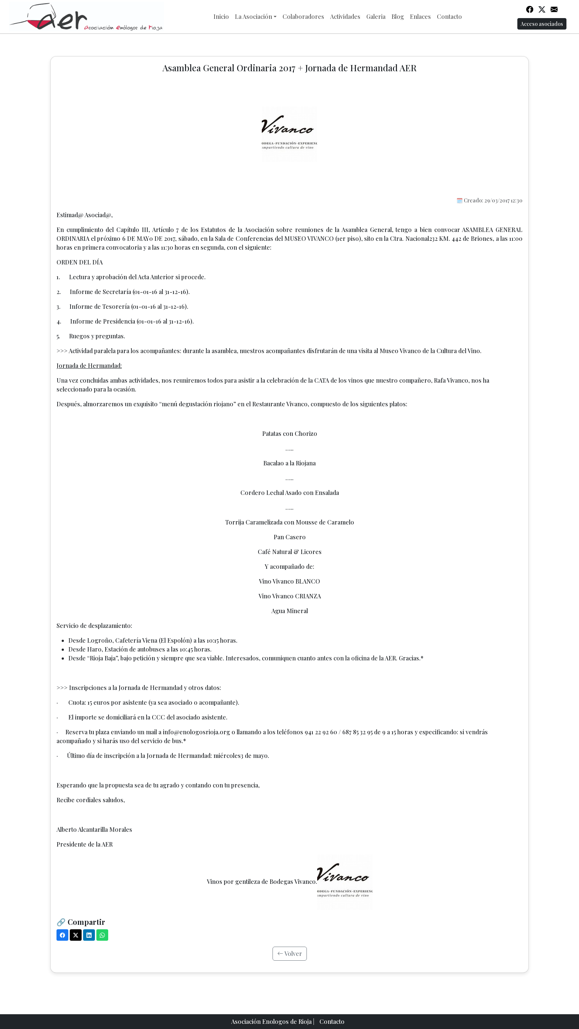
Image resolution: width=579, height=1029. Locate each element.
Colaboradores (303, 16)
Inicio (221, 16)
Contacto (449, 16)
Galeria (376, 16)
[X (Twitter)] (76, 935)
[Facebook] (62, 935)
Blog (397, 16)
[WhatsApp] (102, 935)
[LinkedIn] (89, 935)
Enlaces (420, 16)
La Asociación (253, 16)
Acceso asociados (542, 23)
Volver (289, 953)
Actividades (345, 16)
